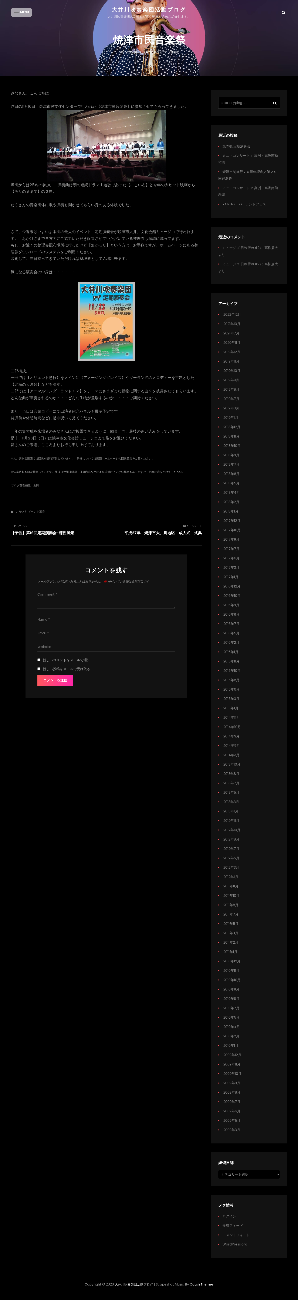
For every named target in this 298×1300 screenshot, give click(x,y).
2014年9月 (231, 740)
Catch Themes (202, 1288)
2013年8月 (231, 777)
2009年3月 (231, 1133)
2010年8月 (231, 1002)
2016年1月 (230, 655)
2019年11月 (231, 365)
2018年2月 (231, 505)
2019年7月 (231, 402)
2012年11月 (231, 824)
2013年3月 (231, 805)
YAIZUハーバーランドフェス (244, 208)
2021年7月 (231, 337)
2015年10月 (232, 674)
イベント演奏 (36, 515)
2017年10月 (232, 533)
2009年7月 (231, 1105)
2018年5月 (231, 487)
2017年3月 (231, 571)
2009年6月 (231, 1115)
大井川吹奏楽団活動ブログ (149, 9)
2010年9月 (231, 993)
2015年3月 (231, 702)
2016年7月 (231, 627)
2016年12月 (231, 590)
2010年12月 (231, 965)
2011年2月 (230, 946)
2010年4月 (231, 1030)
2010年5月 (231, 1021)
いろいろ (21, 515)
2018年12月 (231, 430)
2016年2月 (231, 646)
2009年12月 (232, 1058)
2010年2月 (231, 1040)
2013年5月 (231, 796)
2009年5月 (231, 1124)
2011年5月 (230, 927)
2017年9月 (231, 543)
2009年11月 (231, 1068)
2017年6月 (231, 562)
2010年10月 (232, 983)
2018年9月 (231, 458)
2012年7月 (231, 852)
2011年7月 (230, 918)
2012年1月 (230, 880)
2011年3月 (230, 936)
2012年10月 (231, 833)
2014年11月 (231, 721)
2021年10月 (231, 327)
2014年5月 (231, 749)
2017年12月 (231, 524)
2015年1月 (230, 712)
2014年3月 (231, 758)
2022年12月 (232, 318)
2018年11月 (231, 440)
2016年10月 (232, 599)
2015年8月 (231, 683)
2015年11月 (231, 665)
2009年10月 (232, 1077)
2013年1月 (230, 815)
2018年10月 (232, 449)
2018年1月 (230, 515)
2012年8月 (231, 843)
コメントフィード (236, 1239)
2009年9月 (231, 1086)
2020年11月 (231, 346)
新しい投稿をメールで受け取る (66, 672)
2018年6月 (231, 477)
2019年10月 (231, 374)
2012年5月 (231, 861)
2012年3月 (231, 871)
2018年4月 (231, 496)
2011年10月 (231, 899)
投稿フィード (233, 1229)
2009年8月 (231, 1096)
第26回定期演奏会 (236, 150)
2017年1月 (230, 580)
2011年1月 (230, 955)
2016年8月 (231, 618)
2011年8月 (230, 908)
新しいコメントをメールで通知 (66, 663)
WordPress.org (235, 1248)
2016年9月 (231, 608)
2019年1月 (230, 421)
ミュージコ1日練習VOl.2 (241, 251)
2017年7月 (231, 552)
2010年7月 (231, 1011)
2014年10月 (232, 730)
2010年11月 (231, 974)
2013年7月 (231, 787)
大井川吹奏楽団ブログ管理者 (161, 56)
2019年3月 (231, 412)
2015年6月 (231, 693)
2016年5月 (231, 637)
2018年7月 (231, 468)
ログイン (229, 1220)
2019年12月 (231, 355)
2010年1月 (230, 1049)
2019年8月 (231, 393)
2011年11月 (230, 890)
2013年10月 (231, 768)
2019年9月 (231, 384)
